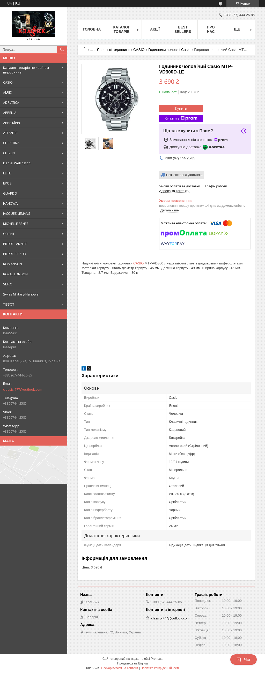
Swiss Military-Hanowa (21, 294)
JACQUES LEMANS (16, 213)
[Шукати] (62, 49)
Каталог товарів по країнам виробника (26, 70)
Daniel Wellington (17, 163)
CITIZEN (9, 153)
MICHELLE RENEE (15, 223)
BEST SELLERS (182, 29)
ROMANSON (12, 264)
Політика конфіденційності (160, 668)
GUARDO (10, 193)
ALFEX (7, 92)
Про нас (211, 29)
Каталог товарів (121, 29)
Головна (92, 29)
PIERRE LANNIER (15, 243)
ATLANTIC (10, 132)
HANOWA (10, 203)
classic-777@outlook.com (22, 389)
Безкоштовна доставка (184, 175)
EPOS (7, 183)
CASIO (8, 82)
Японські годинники (113, 50)
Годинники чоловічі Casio (169, 50)
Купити (181, 108)
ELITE (7, 173)
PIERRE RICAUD (14, 254)
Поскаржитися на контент (119, 668)
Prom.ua (157, 659)
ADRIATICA (11, 102)
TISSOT (8, 304)
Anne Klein (11, 122)
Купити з (181, 118)
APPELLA (9, 112)
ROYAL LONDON (15, 274)
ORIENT (8, 233)
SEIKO (7, 284)
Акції (155, 29)
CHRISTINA (11, 142)
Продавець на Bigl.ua (132, 663)
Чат (244, 659)
